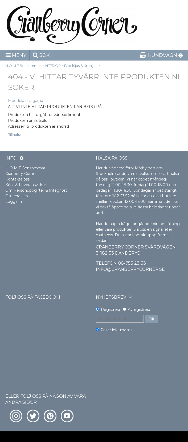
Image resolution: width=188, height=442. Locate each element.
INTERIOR (52, 65)
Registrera (110, 309)
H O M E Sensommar (23, 65)
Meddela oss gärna (25, 100)
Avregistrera (139, 309)
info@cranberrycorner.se (130, 269)
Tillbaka (14, 134)
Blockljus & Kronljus (80, 65)
